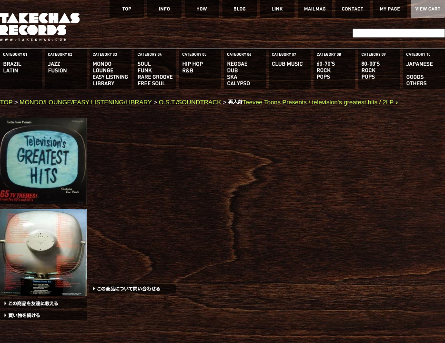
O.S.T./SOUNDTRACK (190, 102)
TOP (6, 102)
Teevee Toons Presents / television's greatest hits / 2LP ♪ (313, 102)
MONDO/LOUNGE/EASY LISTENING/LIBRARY (86, 102)
